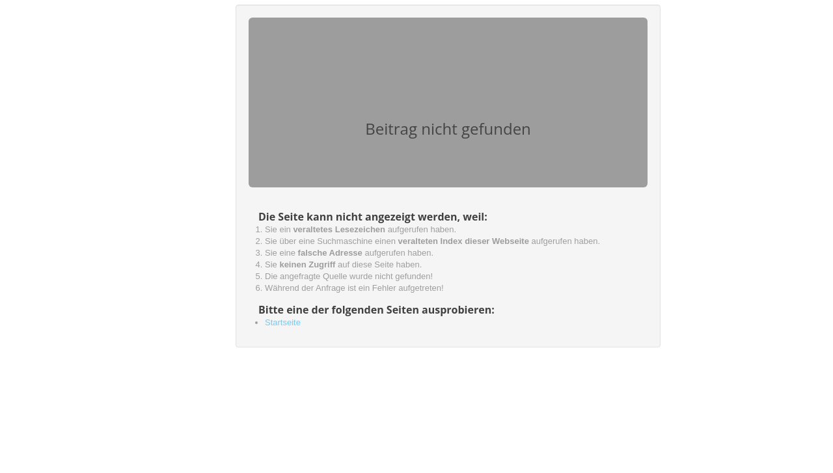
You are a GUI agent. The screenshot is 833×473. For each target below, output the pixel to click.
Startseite (283, 322)
